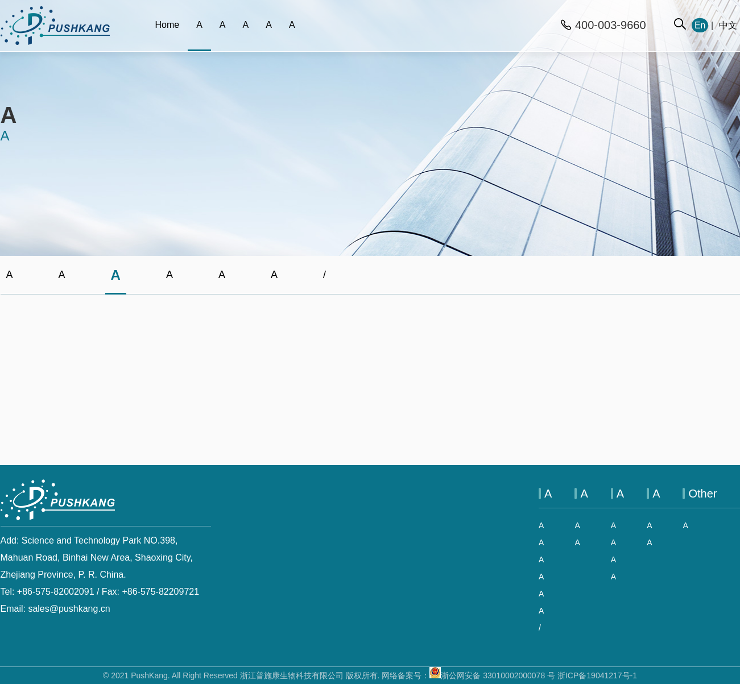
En (700, 25)
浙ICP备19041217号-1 (597, 675)
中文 (728, 25)
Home (167, 25)
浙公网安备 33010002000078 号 (492, 675)
